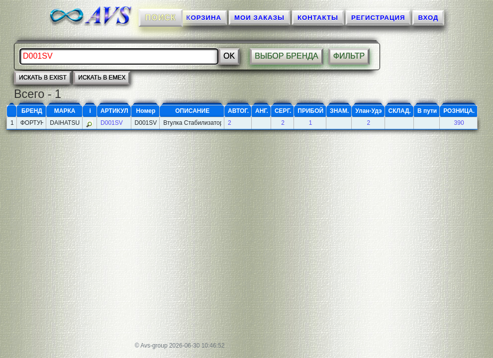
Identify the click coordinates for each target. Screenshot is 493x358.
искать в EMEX (101, 77)
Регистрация (378, 17)
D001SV (111, 122)
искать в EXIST (43, 77)
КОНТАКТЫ (317, 17)
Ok (229, 56)
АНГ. (261, 110)
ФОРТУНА (32, 122)
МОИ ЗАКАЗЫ (259, 17)
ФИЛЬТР (349, 56)
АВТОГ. (238, 110)
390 (459, 122)
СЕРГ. (283, 110)
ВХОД (428, 17)
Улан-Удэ (368, 110)
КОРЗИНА (203, 17)
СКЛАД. (400, 110)
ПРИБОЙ (310, 110)
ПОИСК (160, 17)
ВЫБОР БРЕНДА (286, 56)
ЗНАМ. (339, 110)
